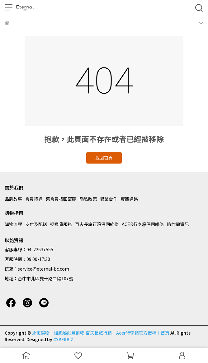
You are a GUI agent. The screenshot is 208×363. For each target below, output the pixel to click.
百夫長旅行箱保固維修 (97, 224)
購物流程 (13, 224)
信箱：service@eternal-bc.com (37, 269)
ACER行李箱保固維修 (143, 224)
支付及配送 (36, 224)
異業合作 (108, 199)
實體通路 (129, 199)
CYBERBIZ (63, 339)
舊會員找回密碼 (61, 199)
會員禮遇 (34, 199)
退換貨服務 (61, 224)
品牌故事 (13, 199)
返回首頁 (104, 158)
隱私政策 (88, 199)
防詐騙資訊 (178, 224)
